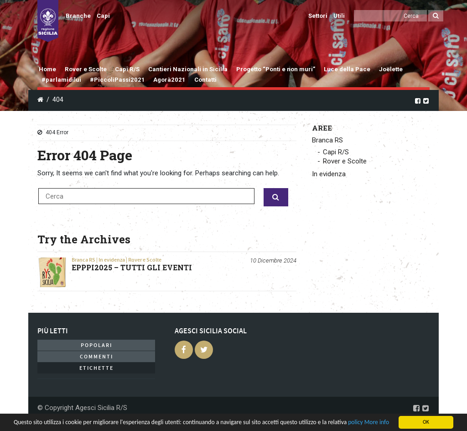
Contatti (205, 79)
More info (376, 422)
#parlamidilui (61, 79)
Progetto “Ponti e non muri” (276, 69)
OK (426, 422)
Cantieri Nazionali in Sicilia (188, 69)
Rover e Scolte (86, 69)
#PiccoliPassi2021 (117, 79)
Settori (317, 15)
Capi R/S (127, 69)
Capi (103, 15)
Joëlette (391, 69)
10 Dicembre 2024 (273, 260)
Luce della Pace (347, 69)
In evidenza (112, 259)
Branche (78, 15)
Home (47, 69)
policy (355, 422)
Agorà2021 (169, 79)
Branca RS (83, 259)
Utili (339, 15)
